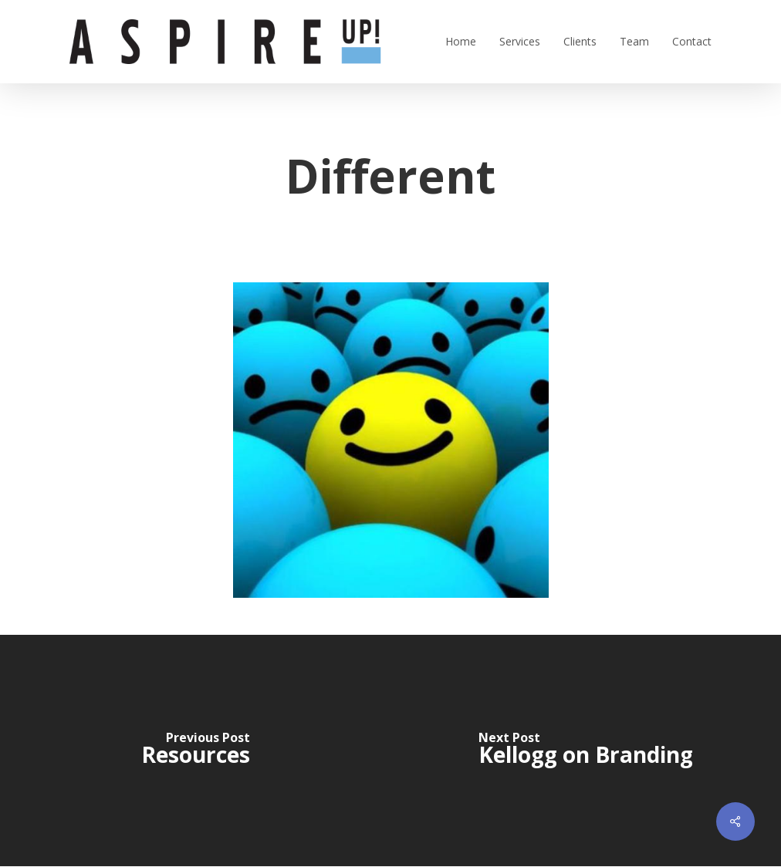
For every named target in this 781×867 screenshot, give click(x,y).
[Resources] (195, 750)
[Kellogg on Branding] (585, 750)
